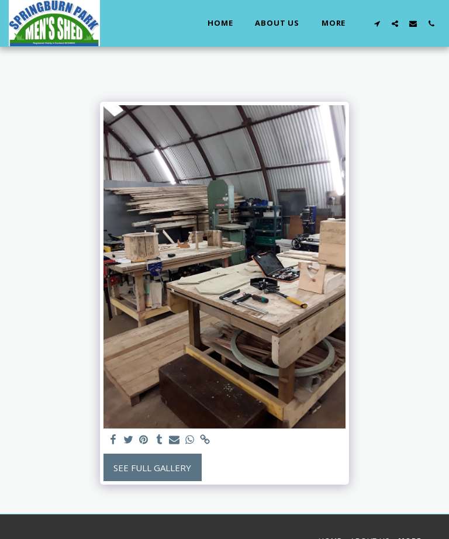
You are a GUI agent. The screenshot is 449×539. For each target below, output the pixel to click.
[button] (376, 23)
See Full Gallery (152, 468)
